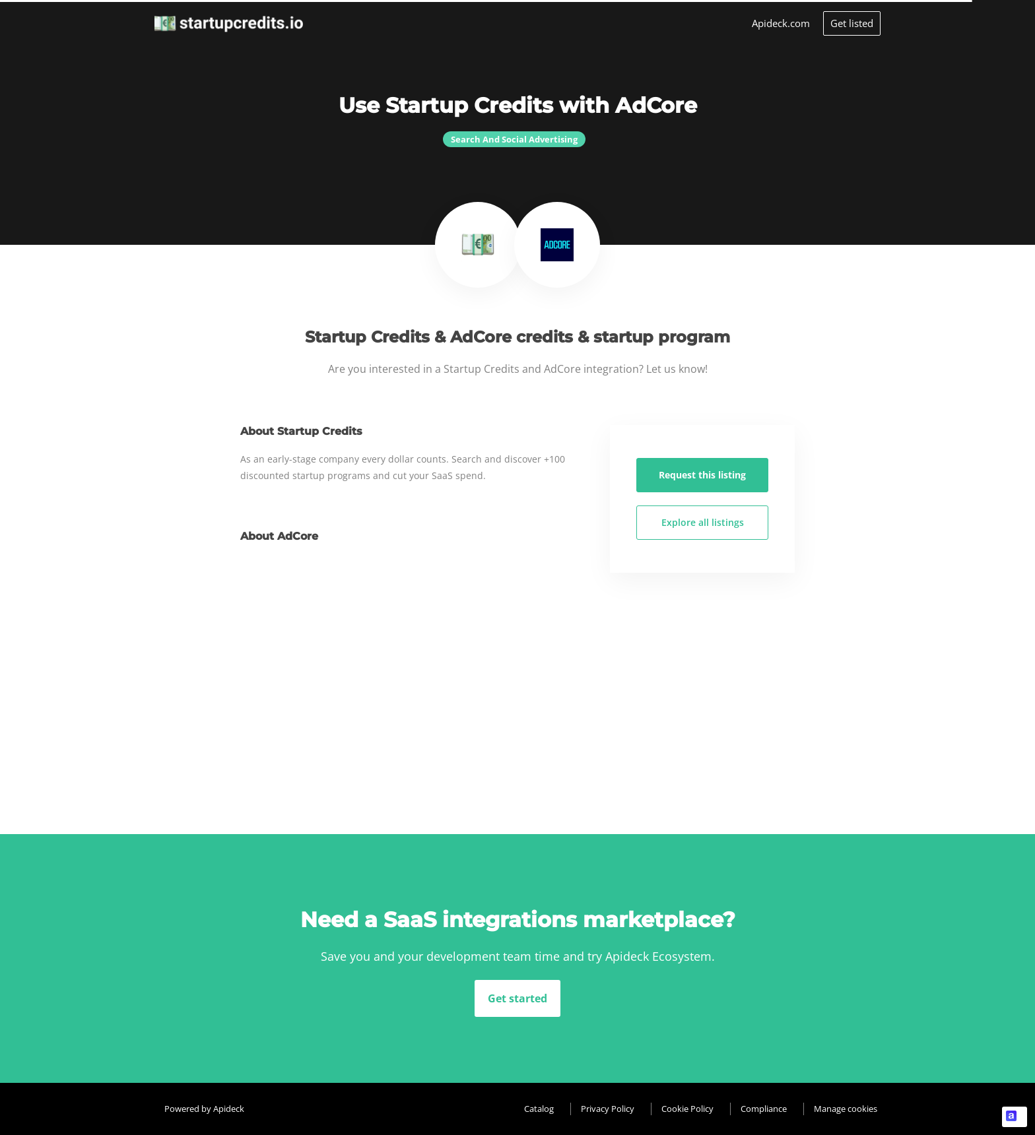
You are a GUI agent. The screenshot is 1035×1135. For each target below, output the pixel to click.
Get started (517, 998)
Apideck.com (781, 23)
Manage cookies (845, 1109)
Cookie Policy (687, 1109)
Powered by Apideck (204, 1109)
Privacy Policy (607, 1109)
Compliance (764, 1109)
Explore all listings (702, 522)
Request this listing (702, 475)
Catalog (539, 1109)
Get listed (851, 23)
